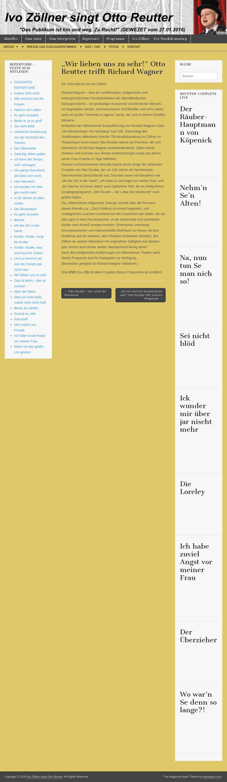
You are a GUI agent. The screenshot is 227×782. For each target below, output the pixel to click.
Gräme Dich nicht (26, 93)
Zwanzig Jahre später (29, 154)
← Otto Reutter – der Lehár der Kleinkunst (85, 293)
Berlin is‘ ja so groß (28, 121)
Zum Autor (33, 39)
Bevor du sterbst (26, 308)
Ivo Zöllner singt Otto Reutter (44, 777)
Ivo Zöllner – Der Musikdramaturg (159, 39)
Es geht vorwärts (26, 115)
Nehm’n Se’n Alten (27, 110)
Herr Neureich (24, 181)
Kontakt (133, 47)
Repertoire (91, 39)
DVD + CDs (92, 47)
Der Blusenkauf (25, 209)
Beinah (19, 220)
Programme (116, 39)
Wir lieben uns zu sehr (30, 275)
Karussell (21, 319)
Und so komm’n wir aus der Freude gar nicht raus (28, 264)
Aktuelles (10, 39)
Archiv (8, 47)
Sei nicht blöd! (24, 126)
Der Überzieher (25, 148)
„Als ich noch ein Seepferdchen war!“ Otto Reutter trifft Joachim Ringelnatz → (141, 295)
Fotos (114, 47)
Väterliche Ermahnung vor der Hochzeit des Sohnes (30, 137)
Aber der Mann (25, 291)
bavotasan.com (212, 777)
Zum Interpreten (62, 39)
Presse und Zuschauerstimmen (51, 47)
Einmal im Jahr (25, 314)
